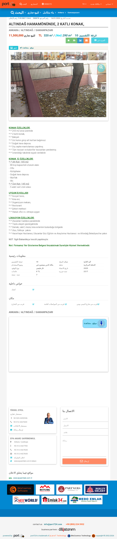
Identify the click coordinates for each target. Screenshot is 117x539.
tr (84, 4)
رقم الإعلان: (20, 18)
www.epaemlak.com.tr (21, 478)
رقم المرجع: (40, 18)
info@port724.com (53, 524)
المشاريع (34, 4)
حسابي (109, 4)
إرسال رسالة (16, 430)
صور (13, 48)
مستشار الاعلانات (18, 426)
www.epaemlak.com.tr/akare (23, 461)
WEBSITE (47, 4)
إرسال (84, 461)
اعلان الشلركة (17, 458)
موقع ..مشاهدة (27, 48)
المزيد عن (99, 40)
